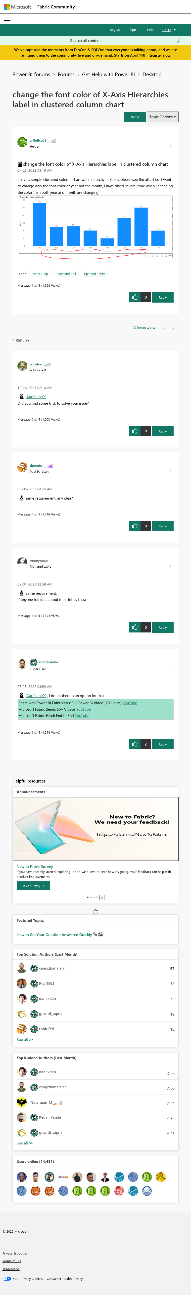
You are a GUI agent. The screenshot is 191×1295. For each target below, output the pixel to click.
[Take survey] (33, 885)
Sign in (134, 29)
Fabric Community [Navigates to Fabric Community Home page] (56, 7)
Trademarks (11, 1269)
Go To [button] (166, 30)
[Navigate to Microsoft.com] (17, 7)
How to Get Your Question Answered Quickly (55, 934)
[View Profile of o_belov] (36, 363)
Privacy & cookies (15, 1253)
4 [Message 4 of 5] (32, 514)
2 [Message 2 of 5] (32, 732)
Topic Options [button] (161, 116)
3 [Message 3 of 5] (32, 615)
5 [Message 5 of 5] (32, 419)
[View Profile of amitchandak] (48, 661)
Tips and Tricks (94, 273)
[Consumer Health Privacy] (65, 1278)
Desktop (152, 74)
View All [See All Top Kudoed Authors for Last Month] (25, 1143)
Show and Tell (66, 273)
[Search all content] (126, 40)
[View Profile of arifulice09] (38, 140)
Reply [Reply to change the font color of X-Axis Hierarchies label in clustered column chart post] (163, 297)
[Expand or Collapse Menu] (7, 19)
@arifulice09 (36, 396)
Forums (66, 74)
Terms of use (11, 1261)
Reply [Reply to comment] (163, 431)
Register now (159, 55)
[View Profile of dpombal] (37, 465)
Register (116, 29)
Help (150, 29)
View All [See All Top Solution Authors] (25, 1039)
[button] (135, 117)
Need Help (40, 273)
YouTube (130, 702)
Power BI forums (31, 74)
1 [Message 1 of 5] (32, 285)
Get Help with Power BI (108, 74)
